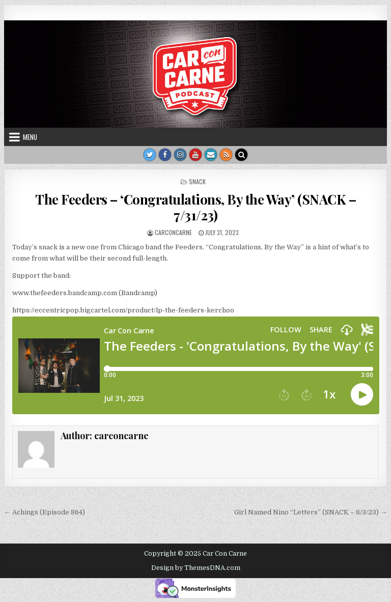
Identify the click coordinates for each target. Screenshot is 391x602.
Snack (197, 181)
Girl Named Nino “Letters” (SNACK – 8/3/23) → (310, 512)
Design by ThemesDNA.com (195, 567)
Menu (30, 137)
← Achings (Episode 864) (44, 512)
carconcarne (173, 232)
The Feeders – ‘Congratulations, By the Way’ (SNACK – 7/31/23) (195, 207)
